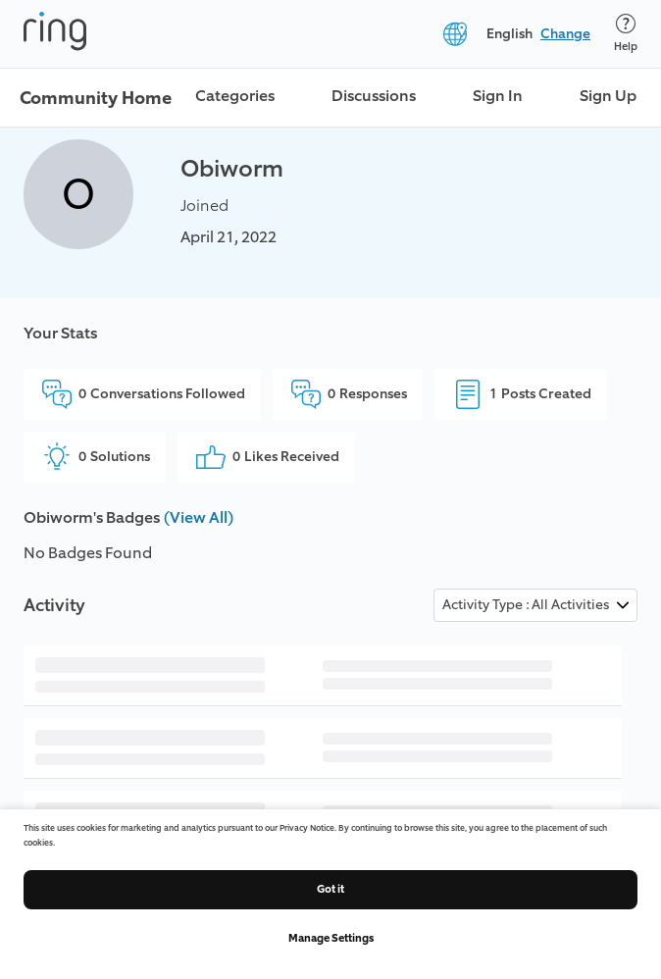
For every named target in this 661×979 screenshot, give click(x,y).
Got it (330, 889)
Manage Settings (331, 938)
